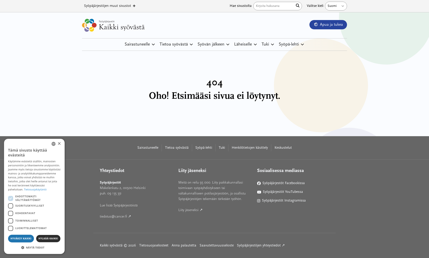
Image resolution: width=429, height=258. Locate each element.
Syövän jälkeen (214, 44)
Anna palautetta (184, 245)
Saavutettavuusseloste (217, 245)
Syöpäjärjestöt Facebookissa (281, 184)
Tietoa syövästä (176, 44)
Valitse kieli (315, 6)
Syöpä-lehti (292, 44)
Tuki (268, 44)
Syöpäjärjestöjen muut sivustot (110, 6)
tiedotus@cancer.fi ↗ (134, 216)
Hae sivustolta (241, 6)
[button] (34, 247)
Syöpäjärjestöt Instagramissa (281, 201)
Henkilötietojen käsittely (250, 148)
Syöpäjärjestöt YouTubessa (280, 192)
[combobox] (54, 144)
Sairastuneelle (140, 44)
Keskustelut (283, 148)
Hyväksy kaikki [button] (21, 238)
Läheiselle (246, 44)
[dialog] (34, 196)
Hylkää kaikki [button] (48, 238)
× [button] (59, 143)
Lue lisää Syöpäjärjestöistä (119, 205)
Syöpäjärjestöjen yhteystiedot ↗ (261, 245)
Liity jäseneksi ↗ (208, 209)
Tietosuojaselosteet (153, 245)
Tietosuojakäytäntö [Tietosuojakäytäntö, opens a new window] (35, 189)
